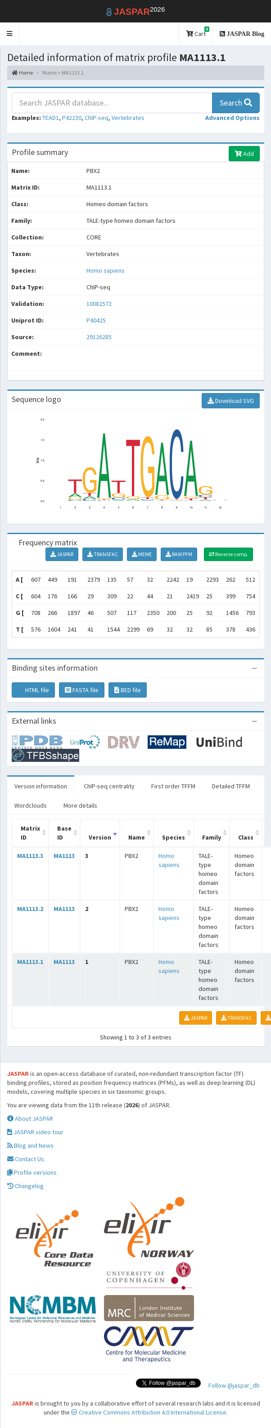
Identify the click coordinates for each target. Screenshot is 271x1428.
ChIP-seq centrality (109, 786)
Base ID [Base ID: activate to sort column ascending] (64, 832)
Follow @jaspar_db (234, 1385)
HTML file (33, 690)
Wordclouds (30, 805)
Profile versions (32, 1172)
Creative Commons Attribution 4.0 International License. (149, 1412)
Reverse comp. (228, 554)
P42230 (71, 118)
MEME (142, 554)
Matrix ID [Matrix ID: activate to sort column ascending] (30, 832)
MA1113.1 (30, 962)
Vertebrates (128, 118)
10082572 (99, 304)
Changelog (25, 1186)
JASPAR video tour (35, 1132)
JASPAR (61, 554)
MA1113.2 (30, 909)
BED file (127, 690)
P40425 (96, 320)
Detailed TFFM (231, 786)
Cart (197, 32)
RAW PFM (179, 554)
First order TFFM (173, 786)
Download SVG (231, 401)
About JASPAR (30, 1118)
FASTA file (82, 690)
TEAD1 (50, 118)
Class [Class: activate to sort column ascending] (245, 837)
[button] (9, 33)
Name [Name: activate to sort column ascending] (136, 837)
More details (80, 805)
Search (236, 102)
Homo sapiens (105, 270)
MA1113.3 (30, 856)
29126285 (99, 337)
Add (244, 154)
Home (22, 72)
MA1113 (64, 856)
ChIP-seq (96, 118)
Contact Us (25, 1159)
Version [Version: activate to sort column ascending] (100, 837)
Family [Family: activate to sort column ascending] (211, 837)
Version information (40, 786)
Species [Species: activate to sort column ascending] (173, 837)
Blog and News (30, 1145)
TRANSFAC (102, 554)
